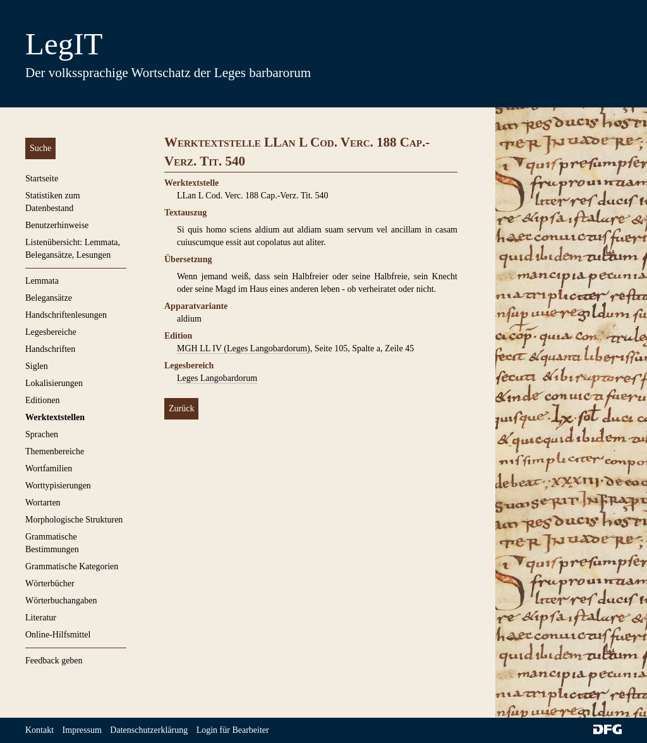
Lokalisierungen (54, 383)
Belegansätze (48, 298)
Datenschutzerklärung (149, 730)
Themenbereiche (54, 451)
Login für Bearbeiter (233, 730)
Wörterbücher (50, 583)
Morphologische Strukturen (74, 519)
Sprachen (41, 434)
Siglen (36, 366)
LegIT (63, 44)
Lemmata (42, 281)
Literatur (40, 617)
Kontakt (39, 730)
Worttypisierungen (58, 485)
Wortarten (43, 502)
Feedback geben (54, 660)
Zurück (181, 408)
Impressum (82, 730)
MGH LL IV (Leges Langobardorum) (243, 348)
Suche (40, 148)
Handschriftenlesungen (66, 315)
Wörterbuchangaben (61, 600)
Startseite (41, 178)
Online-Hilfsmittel (57, 634)
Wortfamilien (48, 468)
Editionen (42, 400)
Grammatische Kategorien (71, 566)
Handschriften (50, 349)
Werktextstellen (55, 417)
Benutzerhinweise (56, 225)
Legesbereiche (50, 332)
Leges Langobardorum (217, 378)
